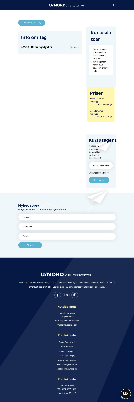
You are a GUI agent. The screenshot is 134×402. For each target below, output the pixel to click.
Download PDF (30, 22)
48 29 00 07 (71, 360)
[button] (33, 5)
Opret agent (99, 180)
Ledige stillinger (67, 316)
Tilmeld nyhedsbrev (99, 173)
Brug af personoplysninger (67, 320)
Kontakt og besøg (67, 313)
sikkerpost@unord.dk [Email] (67, 368)
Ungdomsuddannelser (67, 324)
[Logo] (67, 5)
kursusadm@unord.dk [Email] (67, 364)
